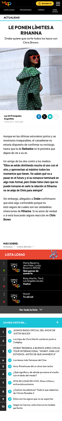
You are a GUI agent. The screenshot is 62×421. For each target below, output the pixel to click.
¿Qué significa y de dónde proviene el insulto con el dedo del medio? (36, 374)
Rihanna (8, 246)
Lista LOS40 (9, 10)
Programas (25, 10)
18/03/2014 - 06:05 (13, 121)
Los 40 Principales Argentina (12, 117)
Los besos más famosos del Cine (29, 360)
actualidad (12, 17)
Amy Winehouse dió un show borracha (33, 366)
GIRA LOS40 (55, 11)
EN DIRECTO (47, 3)
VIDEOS (41, 10)
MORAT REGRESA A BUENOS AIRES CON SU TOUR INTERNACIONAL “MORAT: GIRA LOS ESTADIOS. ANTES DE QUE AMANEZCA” (36, 351)
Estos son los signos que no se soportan (33, 398)
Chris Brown (24, 246)
